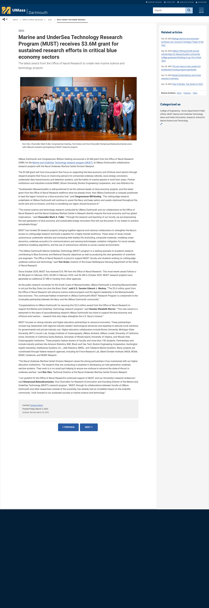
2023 (50, 20)
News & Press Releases (32, 20)
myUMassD (201, 2)
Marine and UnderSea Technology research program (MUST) (62, 162)
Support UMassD (154, 2)
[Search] (189, 10)
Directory (169, 2)
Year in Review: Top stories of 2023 (187, 84)
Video (195, 93)
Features (187, 93)
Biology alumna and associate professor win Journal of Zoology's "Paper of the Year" (182, 41)
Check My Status (185, 2)
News (179, 93)
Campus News (36, 405)
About (15, 20)
